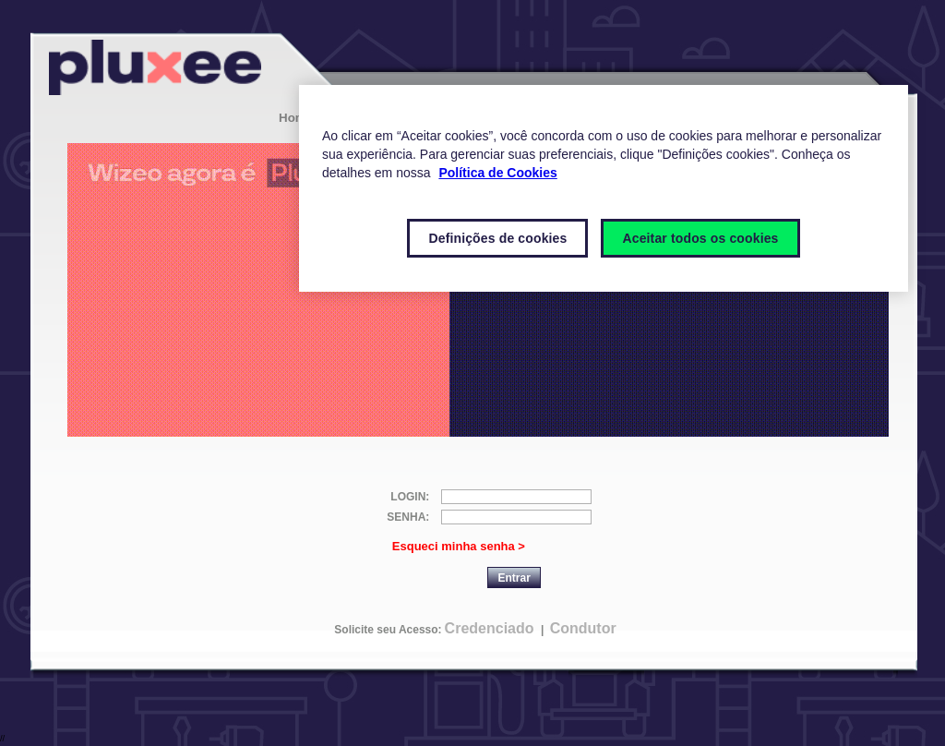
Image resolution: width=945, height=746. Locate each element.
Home (296, 118)
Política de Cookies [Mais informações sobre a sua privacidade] (497, 172)
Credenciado (489, 628)
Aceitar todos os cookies (700, 238)
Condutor (583, 628)
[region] (603, 188)
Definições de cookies (497, 238)
